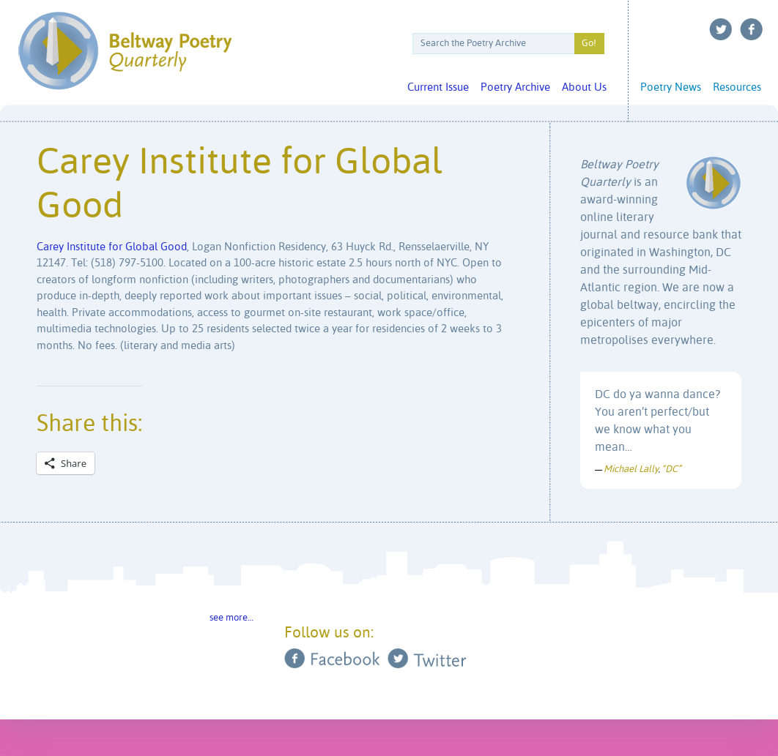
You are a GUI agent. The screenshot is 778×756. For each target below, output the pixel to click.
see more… (231, 618)
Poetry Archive (515, 87)
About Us (584, 87)
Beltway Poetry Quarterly (125, 51)
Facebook (751, 29)
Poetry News (670, 87)
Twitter (721, 29)
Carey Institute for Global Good (112, 247)
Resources (737, 87)
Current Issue (438, 87)
